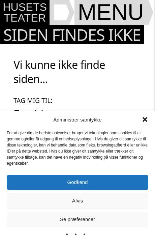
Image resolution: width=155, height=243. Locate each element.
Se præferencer (77, 219)
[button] (145, 119)
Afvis (77, 201)
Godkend (77, 182)
